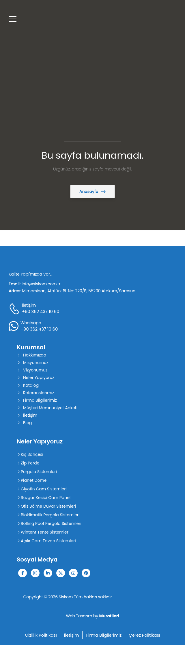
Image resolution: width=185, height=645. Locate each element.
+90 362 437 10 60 (40, 311)
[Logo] (44, 19)
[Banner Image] (92, 191)
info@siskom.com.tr (41, 284)
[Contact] (15, 308)
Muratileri (109, 616)
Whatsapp (30, 323)
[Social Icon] (22, 573)
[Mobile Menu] (12, 19)
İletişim (29, 305)
